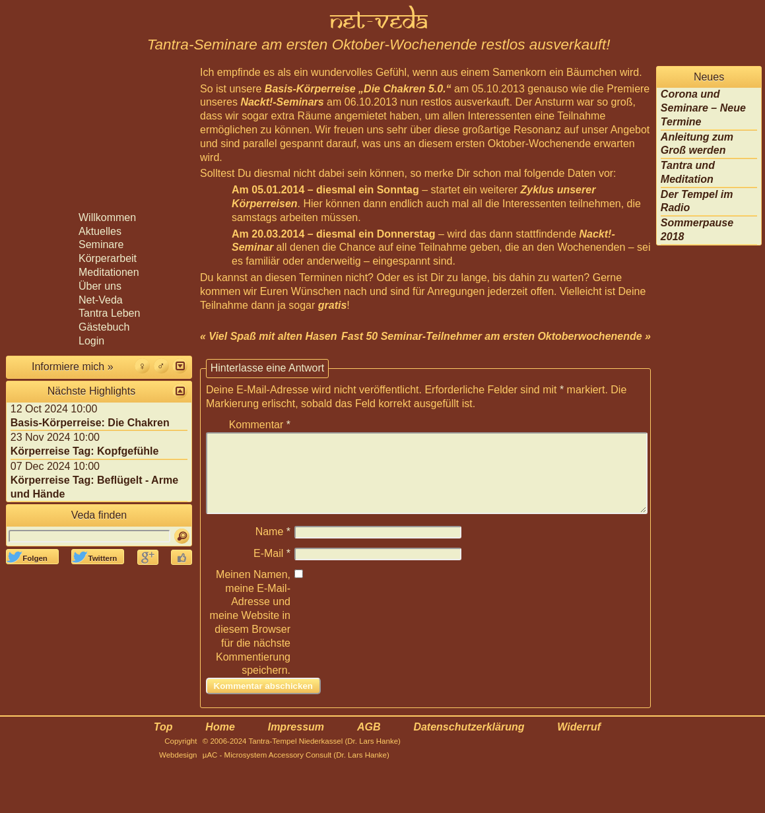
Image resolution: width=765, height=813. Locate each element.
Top (163, 742)
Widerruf (579, 742)
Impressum (296, 742)
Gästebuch (104, 327)
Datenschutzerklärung (468, 742)
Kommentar (259, 424)
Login (91, 340)
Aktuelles (100, 231)
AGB (369, 742)
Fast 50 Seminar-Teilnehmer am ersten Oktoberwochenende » (496, 336)
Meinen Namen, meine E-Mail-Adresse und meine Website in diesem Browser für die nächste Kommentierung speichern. (250, 638)
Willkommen (107, 217)
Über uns (100, 286)
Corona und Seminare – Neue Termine (703, 107)
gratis (332, 305)
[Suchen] (181, 536)
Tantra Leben (109, 313)
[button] (179, 366)
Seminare (101, 244)
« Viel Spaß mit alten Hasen (268, 336)
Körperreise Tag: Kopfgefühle (85, 451)
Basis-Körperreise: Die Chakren (90, 422)
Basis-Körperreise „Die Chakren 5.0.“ (358, 88)
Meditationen (109, 272)
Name (272, 547)
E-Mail (271, 569)
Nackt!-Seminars (281, 102)
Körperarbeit (108, 258)
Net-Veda (101, 300)
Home (219, 742)
